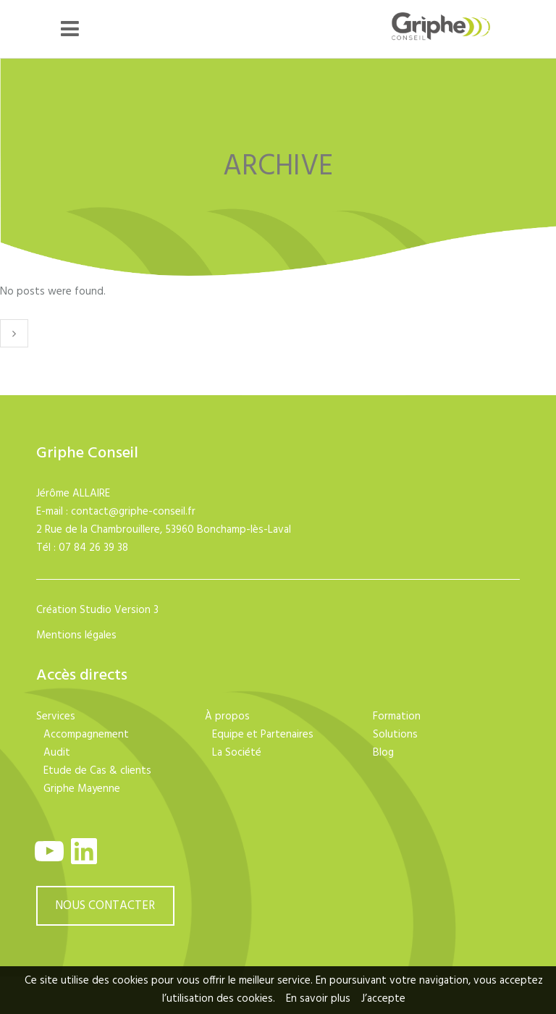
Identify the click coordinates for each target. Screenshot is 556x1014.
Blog (383, 752)
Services (55, 716)
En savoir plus (318, 998)
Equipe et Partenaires (262, 734)
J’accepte (383, 998)
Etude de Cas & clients (97, 770)
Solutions (395, 734)
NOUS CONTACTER (105, 906)
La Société (236, 752)
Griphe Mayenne (81, 789)
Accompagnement (86, 734)
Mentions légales (76, 635)
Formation (397, 716)
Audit (56, 752)
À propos (227, 716)
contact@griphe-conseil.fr (133, 511)
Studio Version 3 (119, 610)
